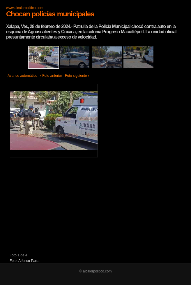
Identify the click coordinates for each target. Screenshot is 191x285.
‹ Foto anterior (51, 76)
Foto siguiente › (77, 76)
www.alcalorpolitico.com (24, 8)
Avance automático (22, 76)
